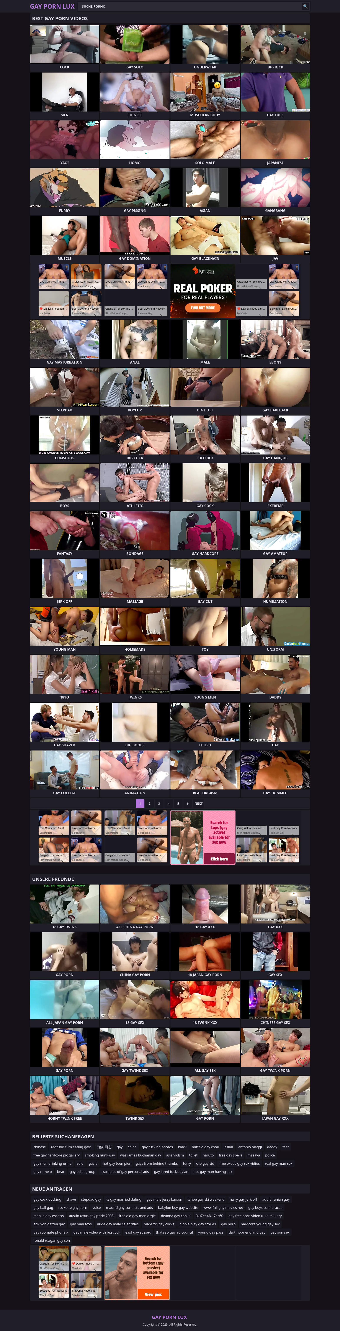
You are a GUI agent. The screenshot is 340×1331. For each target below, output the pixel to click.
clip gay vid (205, 1163)
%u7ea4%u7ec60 (209, 1215)
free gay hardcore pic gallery (56, 1155)
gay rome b (42, 1171)
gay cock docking (47, 1199)
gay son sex (280, 1232)
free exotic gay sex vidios (239, 1163)
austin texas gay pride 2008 (91, 1215)
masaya (253, 1155)
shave (71, 1199)
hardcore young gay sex (260, 1224)
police (270, 1155)
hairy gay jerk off (243, 1199)
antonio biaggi (250, 1147)
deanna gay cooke (176, 1215)
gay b (93, 1163)
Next (199, 803)
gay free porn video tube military (255, 1215)
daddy (272, 1147)
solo (80, 1163)
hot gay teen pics (117, 1163)
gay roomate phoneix (50, 1232)
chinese (39, 1147)
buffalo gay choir (205, 1147)
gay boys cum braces (265, 1207)
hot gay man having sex (212, 1171)
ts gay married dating (123, 1199)
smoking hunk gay (100, 1155)
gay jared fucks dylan (171, 1171)
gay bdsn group (82, 1171)
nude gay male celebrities (118, 1224)
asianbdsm (175, 1155)
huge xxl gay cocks (159, 1224)
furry (187, 1163)
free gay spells (230, 1155)
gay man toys (81, 1224)
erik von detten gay (49, 1224)
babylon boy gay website (178, 1207)
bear (60, 1171)
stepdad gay (91, 1199)
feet (286, 1147)
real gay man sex (279, 1163)
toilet (193, 1155)
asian (228, 1147)
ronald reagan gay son (51, 1240)
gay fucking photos (157, 1147)
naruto (208, 1155)
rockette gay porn (72, 1207)
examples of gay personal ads (125, 1171)
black (182, 1147)
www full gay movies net (223, 1207)
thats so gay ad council (174, 1232)
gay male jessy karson (164, 1199)
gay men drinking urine (52, 1163)
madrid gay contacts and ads (129, 1207)
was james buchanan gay (140, 1155)
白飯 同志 (104, 1147)
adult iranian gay (276, 1199)
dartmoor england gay (247, 1232)
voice (96, 1207)
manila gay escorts (48, 1215)
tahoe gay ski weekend (205, 1199)
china (132, 1147)
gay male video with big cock (97, 1232)
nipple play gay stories (198, 1224)
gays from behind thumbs (157, 1163)
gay (120, 1147)
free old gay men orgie (137, 1215)
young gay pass (211, 1232)
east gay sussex (138, 1232)
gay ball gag (43, 1207)
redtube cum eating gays (71, 1147)
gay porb (228, 1224)
